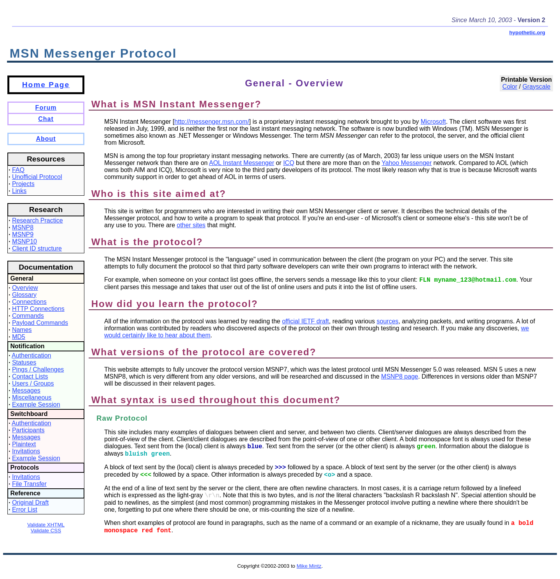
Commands (28, 315)
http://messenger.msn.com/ (212, 121)
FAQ (18, 170)
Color (509, 86)
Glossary (24, 294)
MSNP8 (22, 227)
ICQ (288, 163)
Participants (28, 430)
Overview (25, 287)
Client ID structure (37, 248)
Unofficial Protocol (37, 177)
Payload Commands (40, 322)
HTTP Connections (38, 308)
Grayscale (536, 86)
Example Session (36, 404)
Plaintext (24, 444)
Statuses (24, 362)
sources (388, 321)
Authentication (31, 355)
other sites (191, 225)
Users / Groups (33, 383)
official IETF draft (305, 321)
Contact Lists (30, 376)
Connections (29, 301)
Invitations (26, 451)
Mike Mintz (309, 566)
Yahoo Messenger (407, 163)
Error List (24, 509)
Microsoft (433, 121)
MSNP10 (24, 241)
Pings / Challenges (38, 369)
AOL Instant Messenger (242, 163)
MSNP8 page (399, 376)
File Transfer (29, 484)
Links (19, 191)
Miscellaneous (31, 397)
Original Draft (30, 502)
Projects (23, 184)
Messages (26, 390)
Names (22, 329)
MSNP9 (22, 234)
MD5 (18, 336)
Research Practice (37, 220)
